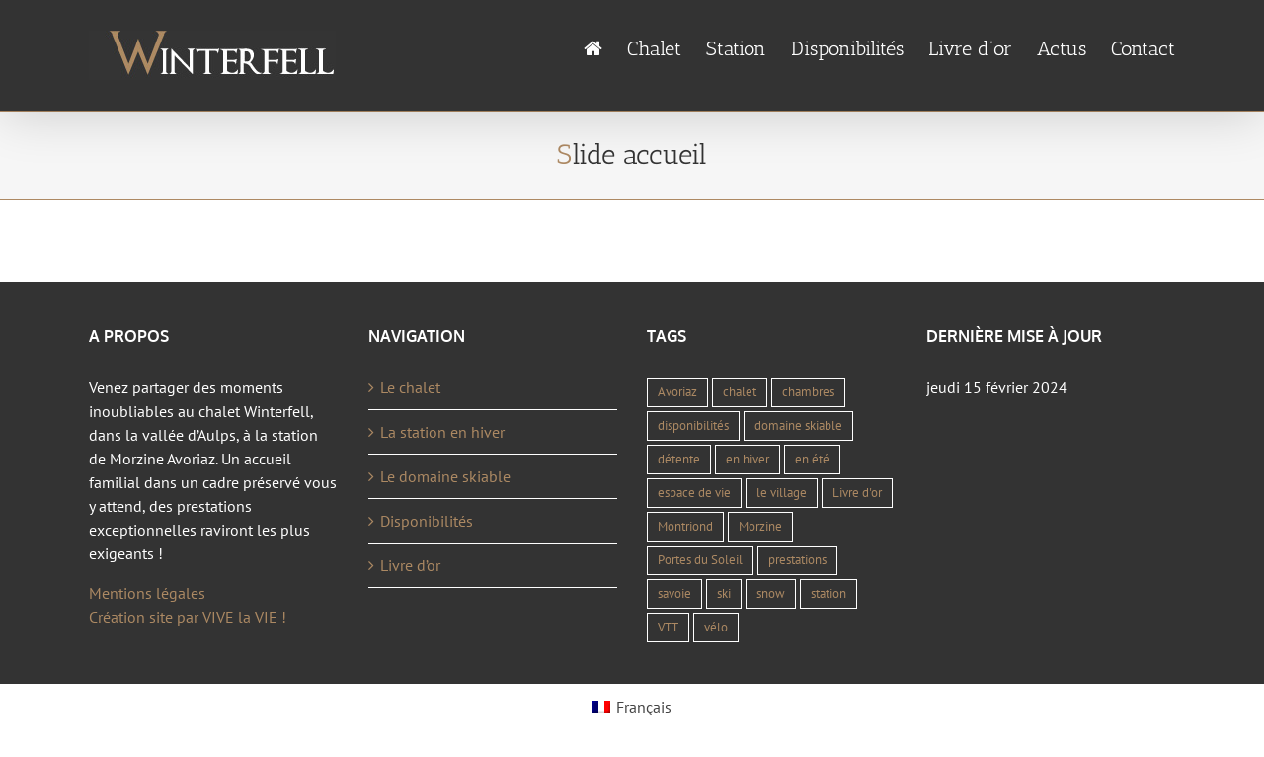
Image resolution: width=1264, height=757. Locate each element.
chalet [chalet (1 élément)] (739, 391)
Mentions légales (147, 593)
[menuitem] (605, 49)
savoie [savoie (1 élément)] (674, 593)
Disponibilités (426, 521)
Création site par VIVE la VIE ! (187, 617)
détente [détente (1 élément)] (679, 459)
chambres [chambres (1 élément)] (808, 391)
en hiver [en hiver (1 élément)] (747, 459)
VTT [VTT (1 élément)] (668, 627)
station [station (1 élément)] (828, 593)
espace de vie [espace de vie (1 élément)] (694, 492)
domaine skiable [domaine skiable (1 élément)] (798, 425)
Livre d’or (410, 565)
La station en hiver (442, 432)
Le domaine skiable (445, 476)
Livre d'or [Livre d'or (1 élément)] (857, 492)
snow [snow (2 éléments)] (770, 593)
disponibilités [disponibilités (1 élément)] (693, 425)
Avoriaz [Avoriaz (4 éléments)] (677, 391)
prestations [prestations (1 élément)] (797, 559)
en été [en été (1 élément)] (812, 459)
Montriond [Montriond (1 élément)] (685, 526)
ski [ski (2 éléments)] (724, 593)
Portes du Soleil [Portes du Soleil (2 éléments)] (700, 559)
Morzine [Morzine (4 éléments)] (760, 526)
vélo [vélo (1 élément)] (716, 627)
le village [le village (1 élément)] (781, 492)
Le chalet (410, 387)
